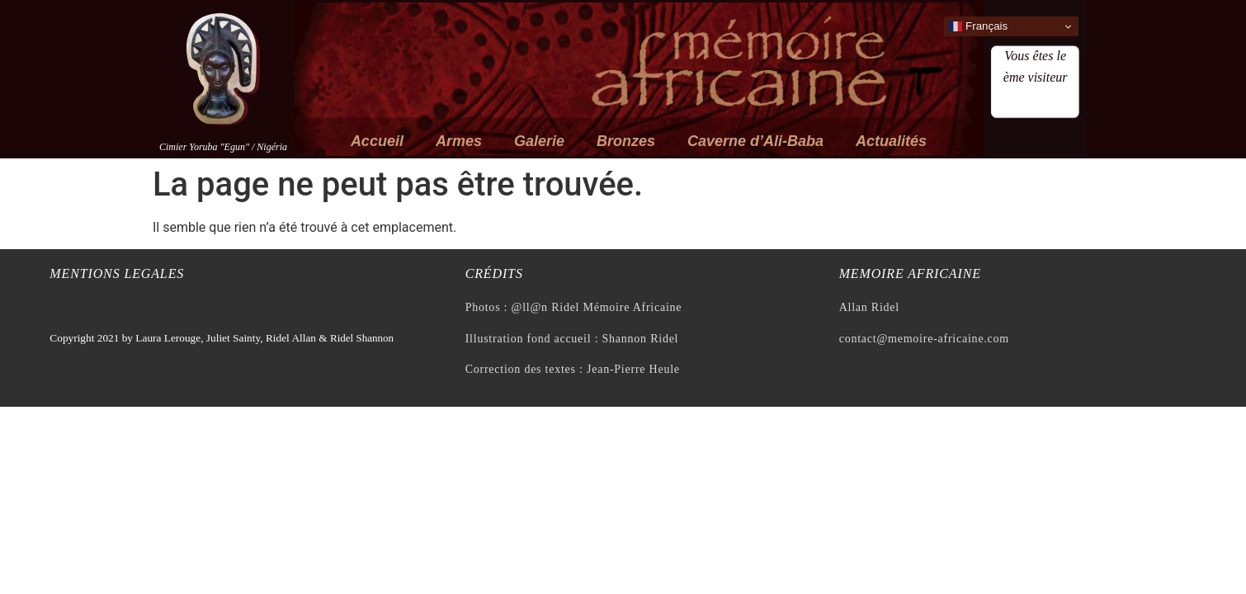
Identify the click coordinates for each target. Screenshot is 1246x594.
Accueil (377, 141)
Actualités (891, 141)
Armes (459, 141)
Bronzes (626, 141)
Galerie (539, 141)
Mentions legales (117, 273)
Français (978, 26)
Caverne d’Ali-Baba (755, 141)
